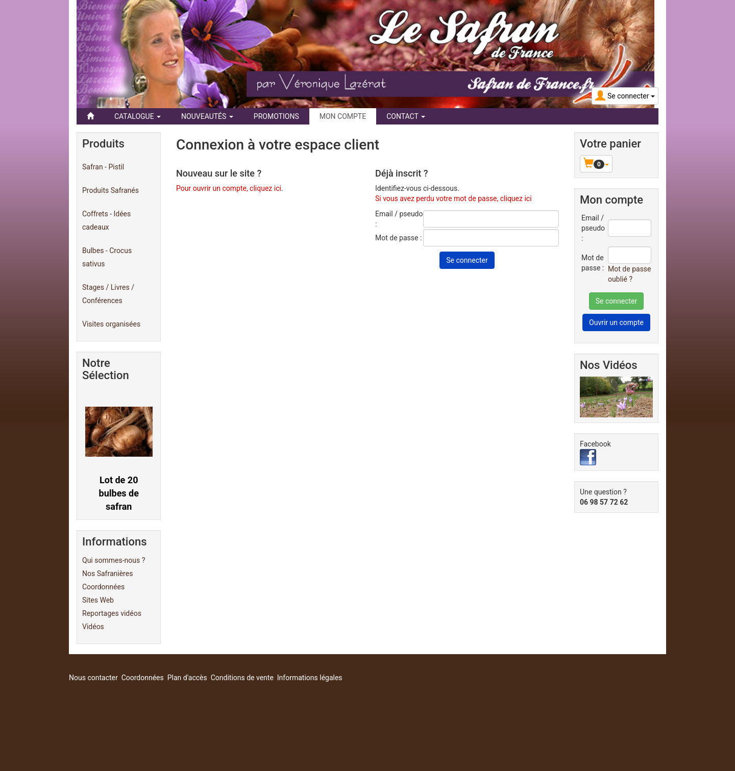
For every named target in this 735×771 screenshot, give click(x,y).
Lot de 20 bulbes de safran (119, 493)
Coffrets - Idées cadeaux (106, 220)
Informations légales (309, 678)
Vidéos (93, 627)
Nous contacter (93, 678)
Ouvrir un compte (616, 322)
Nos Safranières (107, 573)
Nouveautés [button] (207, 116)
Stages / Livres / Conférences (108, 294)
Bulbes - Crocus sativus (107, 257)
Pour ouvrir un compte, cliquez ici (228, 188)
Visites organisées (111, 324)
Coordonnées (103, 587)
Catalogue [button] (137, 116)
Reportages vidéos (111, 613)
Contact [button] (405, 116)
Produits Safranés (110, 190)
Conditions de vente (242, 678)
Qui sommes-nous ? (113, 560)
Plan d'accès (187, 678)
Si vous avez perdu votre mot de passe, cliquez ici (453, 198)
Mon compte (343, 116)
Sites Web (98, 600)
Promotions (276, 116)
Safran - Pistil (103, 167)
